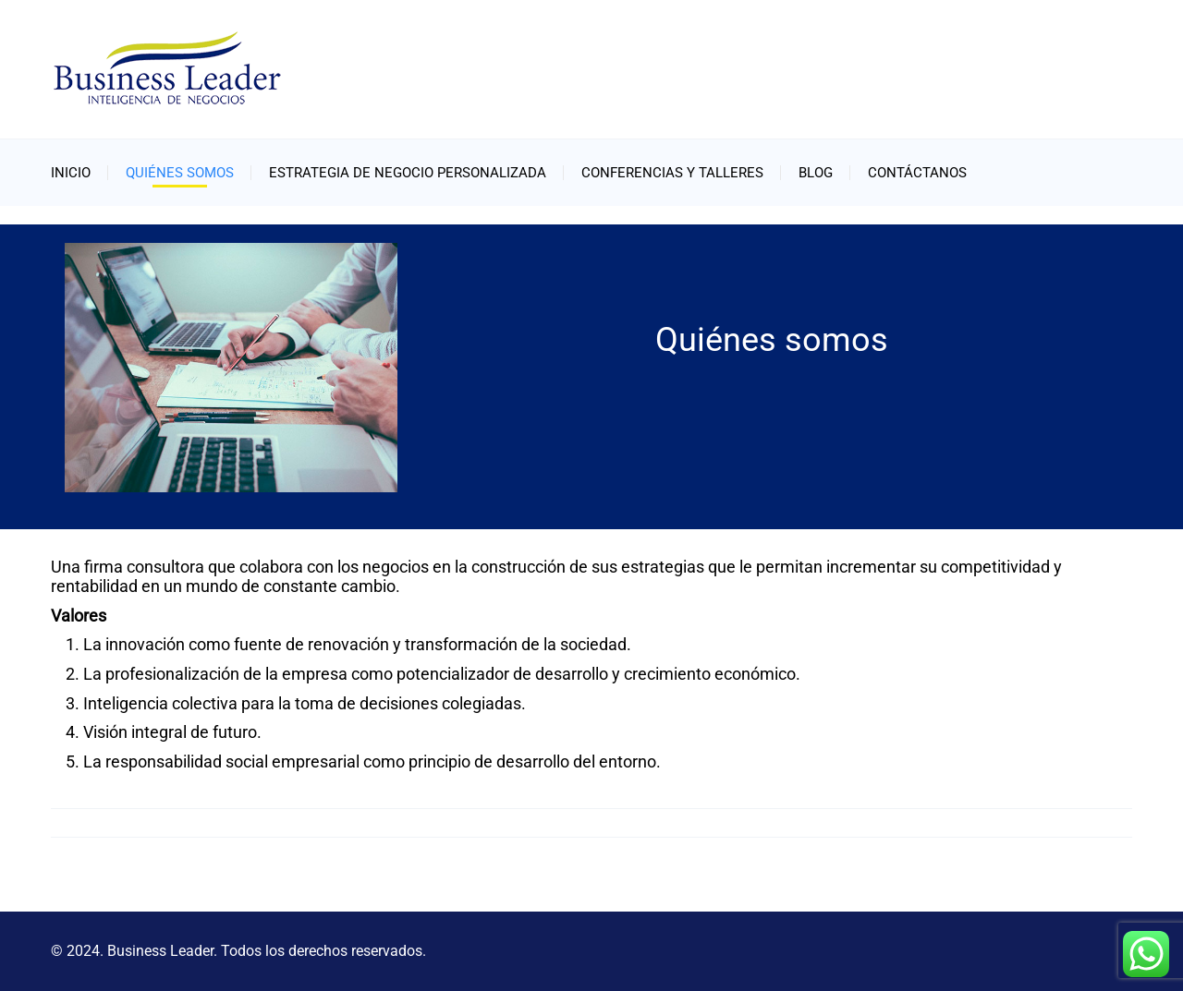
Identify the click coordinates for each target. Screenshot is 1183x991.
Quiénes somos (180, 172)
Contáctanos (917, 172)
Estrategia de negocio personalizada (407, 172)
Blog (816, 172)
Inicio (71, 172)
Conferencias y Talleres (672, 172)
